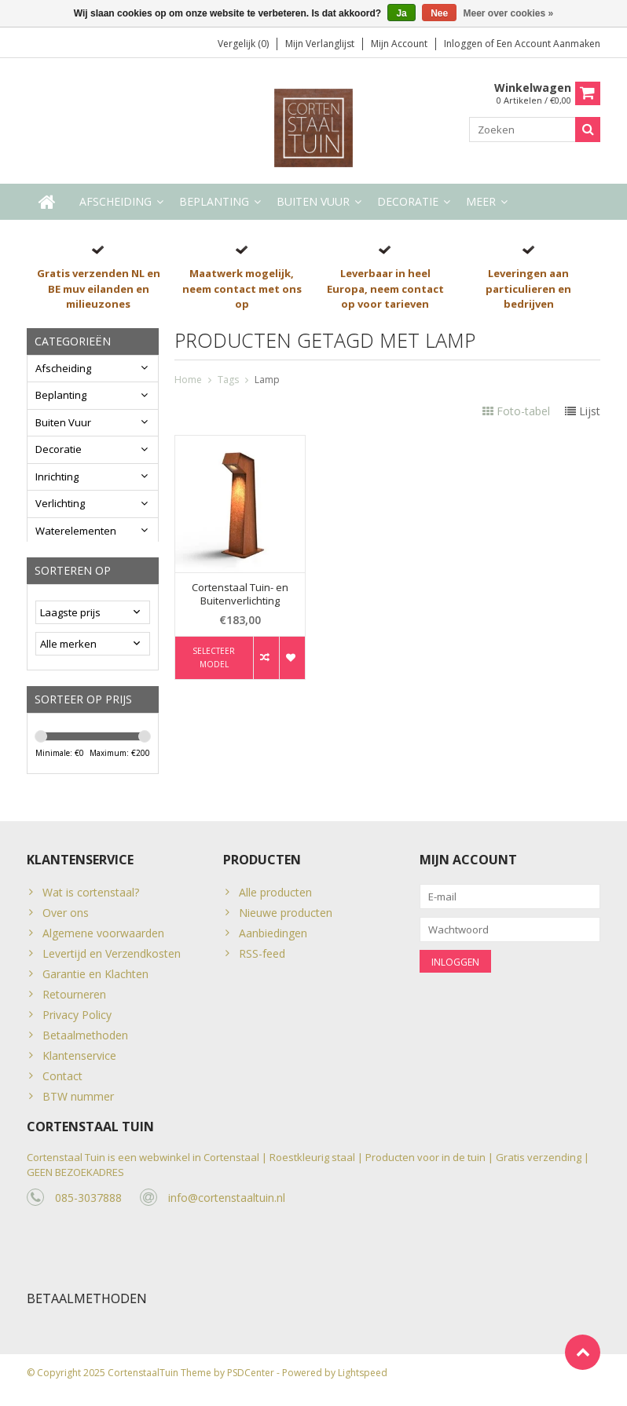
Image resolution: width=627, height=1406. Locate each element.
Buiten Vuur (313, 202)
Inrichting (57, 477)
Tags (228, 380)
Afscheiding (115, 202)
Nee (439, 13)
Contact (62, 1082)
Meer (481, 202)
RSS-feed (262, 960)
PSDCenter (250, 1386)
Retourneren (74, 1001)
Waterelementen (75, 531)
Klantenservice (79, 1062)
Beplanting (214, 202)
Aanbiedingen (273, 940)
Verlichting (60, 504)
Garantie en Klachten (95, 980)
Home (188, 380)
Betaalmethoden (85, 1042)
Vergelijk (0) (243, 43)
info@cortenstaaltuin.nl (226, 1210)
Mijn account (399, 43)
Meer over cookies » (509, 13)
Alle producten (275, 899)
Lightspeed (362, 1386)
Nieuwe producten (285, 919)
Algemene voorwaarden (103, 940)
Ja (401, 13)
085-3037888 (88, 1210)
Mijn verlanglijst (319, 43)
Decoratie (407, 202)
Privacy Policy (77, 1021)
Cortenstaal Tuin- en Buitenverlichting (240, 595)
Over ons (65, 919)
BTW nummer (78, 1103)
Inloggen (464, 43)
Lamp (267, 380)
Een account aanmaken (548, 43)
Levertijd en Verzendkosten (111, 960)
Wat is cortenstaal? (90, 899)
